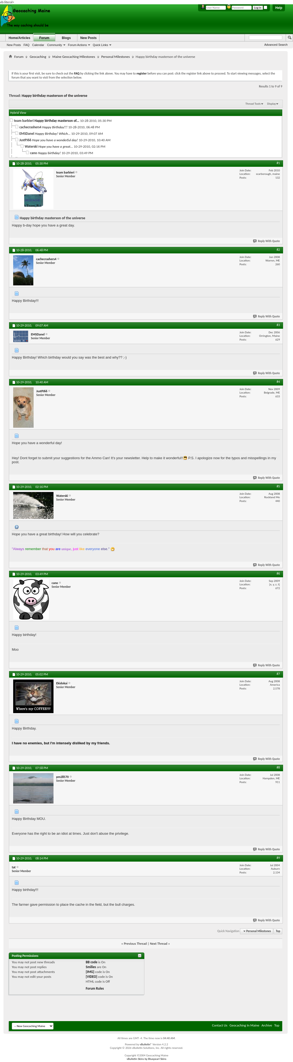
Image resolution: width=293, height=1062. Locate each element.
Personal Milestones (115, 57)
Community (54, 45)
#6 (278, 573)
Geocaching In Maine (244, 1025)
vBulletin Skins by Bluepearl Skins (146, 1059)
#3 (278, 325)
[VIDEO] (91, 977)
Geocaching (38, 57)
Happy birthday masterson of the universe (54, 95)
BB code (91, 962)
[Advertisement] (146, 63)
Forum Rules (95, 988)
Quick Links (100, 45)
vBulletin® (146, 1044)
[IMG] (90, 972)
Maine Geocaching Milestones (73, 57)
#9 (278, 858)
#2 (278, 250)
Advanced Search (276, 44)
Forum (44, 38)
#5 (278, 486)
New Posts (14, 45)
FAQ (27, 45)
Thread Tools (253, 103)
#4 (278, 382)
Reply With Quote (266, 241)
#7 (278, 674)
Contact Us (219, 1025)
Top (278, 931)
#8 (278, 767)
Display (271, 103)
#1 (278, 163)
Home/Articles (19, 38)
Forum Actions (77, 45)
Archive (267, 1025)
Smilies (91, 967)
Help (278, 8)
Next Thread (158, 943)
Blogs (66, 38)
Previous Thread (135, 943)
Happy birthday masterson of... (56, 121)
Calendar (38, 45)
